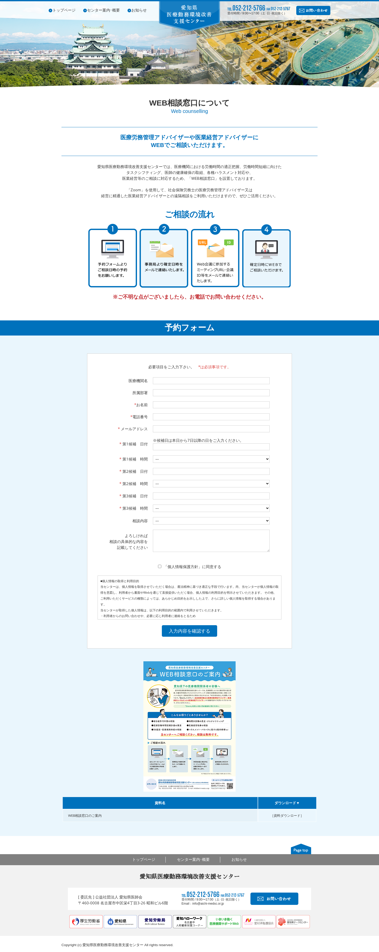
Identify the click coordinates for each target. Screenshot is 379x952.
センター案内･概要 (103, 10)
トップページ (64, 10)
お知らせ (139, 10)
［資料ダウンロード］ (287, 819)
